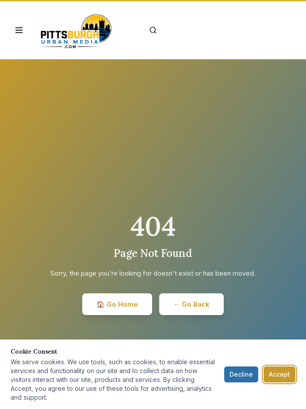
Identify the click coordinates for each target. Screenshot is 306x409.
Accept (279, 374)
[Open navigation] (19, 30)
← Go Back (191, 304)
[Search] (153, 30)
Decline (241, 374)
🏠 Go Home (117, 304)
